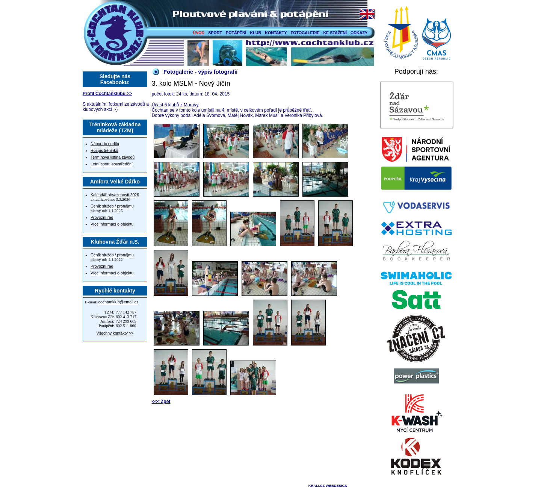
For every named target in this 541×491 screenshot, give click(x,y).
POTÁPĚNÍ (236, 32)
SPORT (215, 32)
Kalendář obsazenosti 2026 (115, 194)
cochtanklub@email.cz (118, 302)
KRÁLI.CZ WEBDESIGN (328, 486)
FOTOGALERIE (305, 32)
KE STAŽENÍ (335, 32)
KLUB (255, 32)
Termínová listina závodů (112, 157)
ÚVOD (199, 32)
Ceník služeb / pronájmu (112, 206)
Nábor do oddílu (105, 143)
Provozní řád (102, 217)
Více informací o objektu (112, 224)
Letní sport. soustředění (112, 164)
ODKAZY (359, 32)
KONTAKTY (276, 32)
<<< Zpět (161, 401)
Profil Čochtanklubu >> (107, 93)
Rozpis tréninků (104, 150)
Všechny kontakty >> (115, 333)
